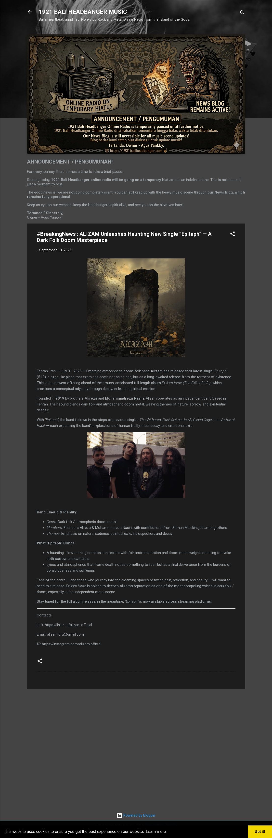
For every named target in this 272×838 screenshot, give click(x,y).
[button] (232, 235)
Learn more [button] (156, 831)
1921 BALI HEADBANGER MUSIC (83, 11)
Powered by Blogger (136, 815)
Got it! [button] (260, 832)
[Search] (242, 13)
